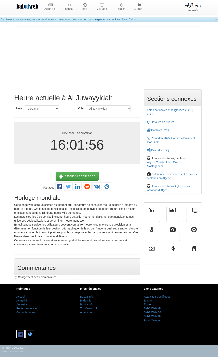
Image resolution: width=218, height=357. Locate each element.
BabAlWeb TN (152, 316)
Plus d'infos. (129, 19)
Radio (151, 236)
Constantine (163, 162)
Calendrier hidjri (158, 150)
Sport (194, 236)
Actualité (152, 217)
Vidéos (173, 236)
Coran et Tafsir (158, 130)
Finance (152, 255)
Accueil (20, 296)
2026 (150, 114)
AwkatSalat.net (153, 320)
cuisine (194, 255)
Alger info (86, 312)
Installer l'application (77, 176)
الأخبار (172, 217)
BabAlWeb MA (153, 308)
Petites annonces (26, 308)
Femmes (173, 255)
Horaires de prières (160, 122)
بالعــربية (193, 7)
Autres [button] (139, 7)
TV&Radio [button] (102, 7)
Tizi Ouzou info (89, 308)
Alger (150, 162)
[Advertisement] (109, 57)
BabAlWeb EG (153, 312)
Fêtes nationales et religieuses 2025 (169, 110)
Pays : (20, 108)
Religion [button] (122, 7)
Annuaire (21, 304)
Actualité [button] (50, 7)
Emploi (148, 300)
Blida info (85, 300)
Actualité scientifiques (157, 296)
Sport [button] (85, 7)
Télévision (195, 217)
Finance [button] (69, 7)
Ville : (81, 108)
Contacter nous (25, 312)
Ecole (147, 304)
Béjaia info (86, 296)
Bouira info (86, 304)
